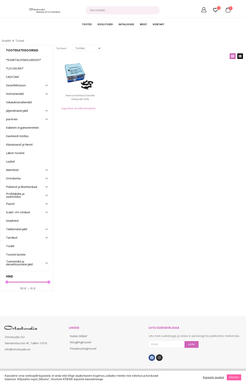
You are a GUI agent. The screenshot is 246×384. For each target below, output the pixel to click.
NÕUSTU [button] (234, 377)
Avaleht (6, 40)
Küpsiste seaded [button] (213, 377)
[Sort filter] (86, 48)
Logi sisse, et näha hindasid (78, 108)
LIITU (191, 344)
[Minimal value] (27, 282)
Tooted (19, 40)
